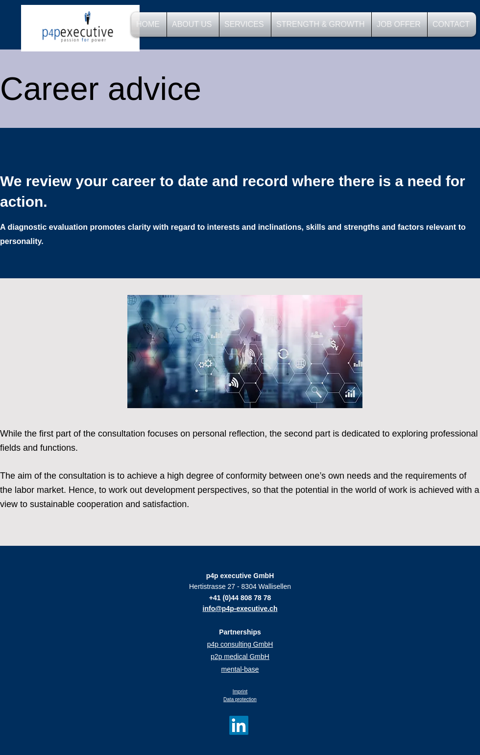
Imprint (240, 691)
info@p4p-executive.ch (240, 608)
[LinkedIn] (238, 725)
